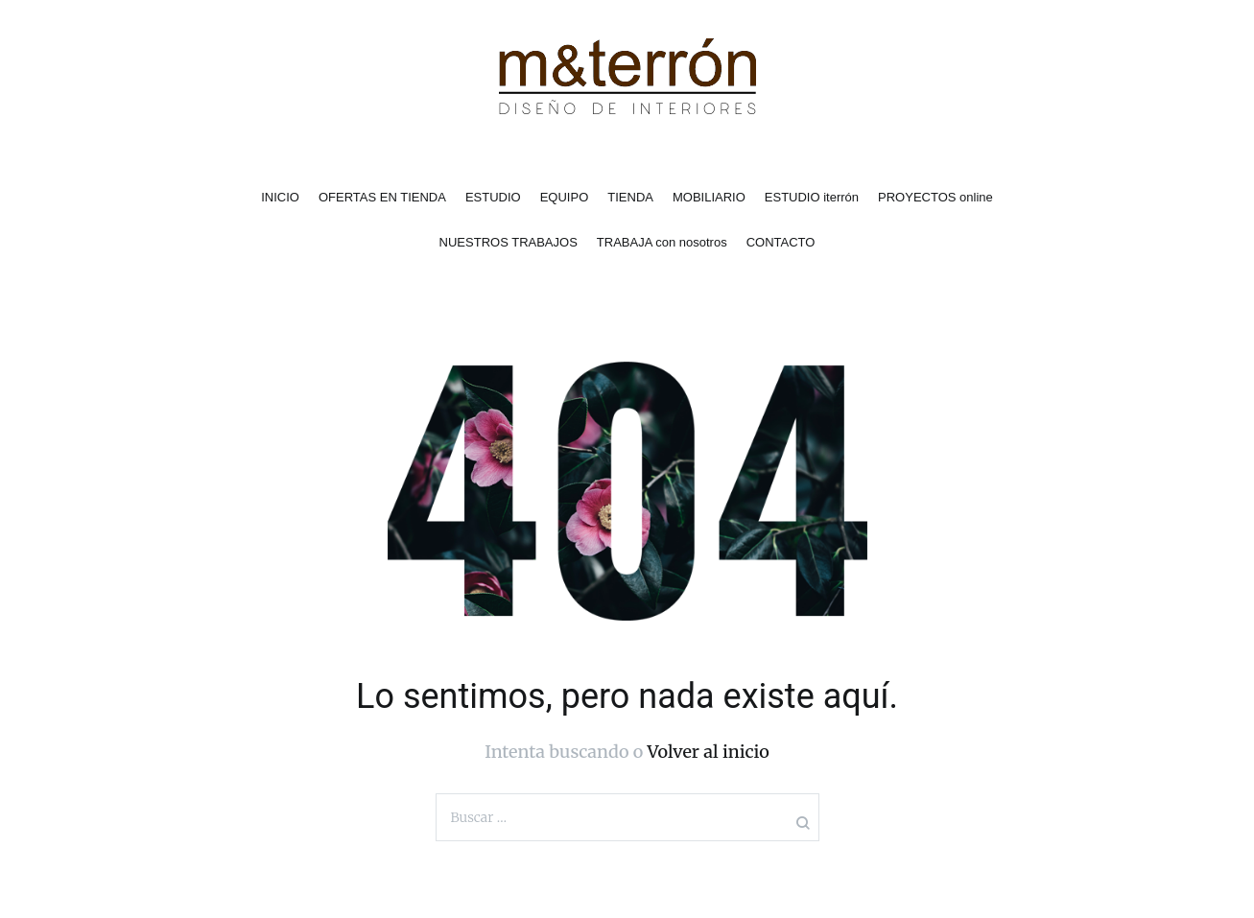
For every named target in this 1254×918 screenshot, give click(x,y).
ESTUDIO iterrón (812, 197)
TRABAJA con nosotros (662, 242)
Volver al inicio (708, 752)
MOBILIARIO (709, 197)
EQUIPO (564, 197)
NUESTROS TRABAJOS (508, 242)
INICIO (280, 197)
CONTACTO (781, 242)
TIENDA (630, 197)
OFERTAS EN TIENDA (382, 197)
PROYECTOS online (935, 197)
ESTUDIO (493, 197)
